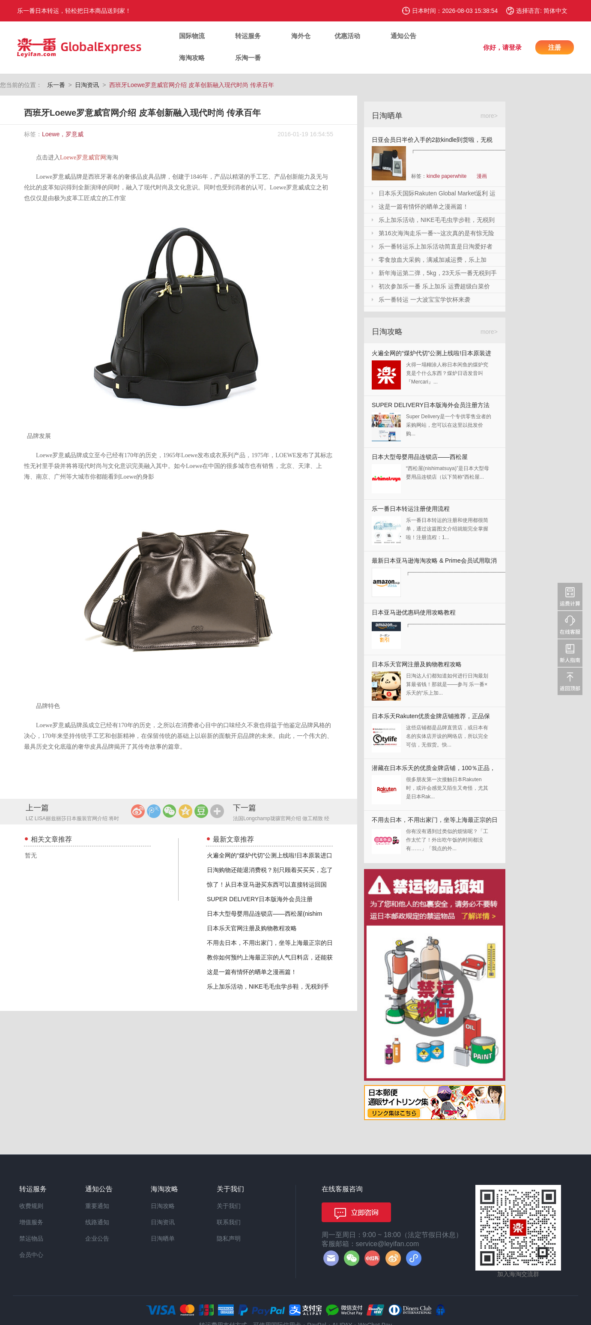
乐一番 (56, 84)
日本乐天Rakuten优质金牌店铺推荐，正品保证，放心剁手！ (431, 718)
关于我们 (229, 1205)
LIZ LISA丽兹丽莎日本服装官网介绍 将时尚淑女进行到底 (72, 819)
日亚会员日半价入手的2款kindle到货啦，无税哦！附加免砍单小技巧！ (432, 141)
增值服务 (31, 1222)
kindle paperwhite (446, 176)
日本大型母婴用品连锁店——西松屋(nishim (264, 913)
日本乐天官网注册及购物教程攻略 (252, 928)
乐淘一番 (248, 57)
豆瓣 (201, 811)
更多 (217, 811)
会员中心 (31, 1254)
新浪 (138, 811)
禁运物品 (31, 1238)
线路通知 (97, 1222)
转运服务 (248, 35)
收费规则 (31, 1205)
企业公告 (97, 1238)
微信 (169, 811)
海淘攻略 (192, 57)
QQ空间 (185, 811)
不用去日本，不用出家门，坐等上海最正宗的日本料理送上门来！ (435, 821)
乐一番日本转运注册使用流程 (411, 508)
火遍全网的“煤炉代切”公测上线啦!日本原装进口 (269, 855)
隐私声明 (229, 1238)
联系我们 (229, 1222)
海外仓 (300, 35)
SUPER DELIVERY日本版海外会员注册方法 (431, 405)
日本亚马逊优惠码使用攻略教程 (414, 612)
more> (489, 115)
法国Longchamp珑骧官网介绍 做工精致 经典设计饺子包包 (281, 819)
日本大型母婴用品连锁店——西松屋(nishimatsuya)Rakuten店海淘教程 (420, 458)
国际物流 (192, 35)
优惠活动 (347, 35)
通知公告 (403, 35)
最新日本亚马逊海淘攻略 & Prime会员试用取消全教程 (434, 562)
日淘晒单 (163, 1238)
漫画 (482, 176)
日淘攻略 (163, 1205)
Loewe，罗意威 (63, 134)
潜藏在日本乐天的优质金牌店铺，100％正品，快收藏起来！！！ (433, 769)
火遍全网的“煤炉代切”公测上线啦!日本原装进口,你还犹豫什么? (431, 355)
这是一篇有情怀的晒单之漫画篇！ (252, 971)
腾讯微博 (154, 811)
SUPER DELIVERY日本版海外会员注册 (260, 899)
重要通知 (97, 1205)
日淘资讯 (87, 84)
